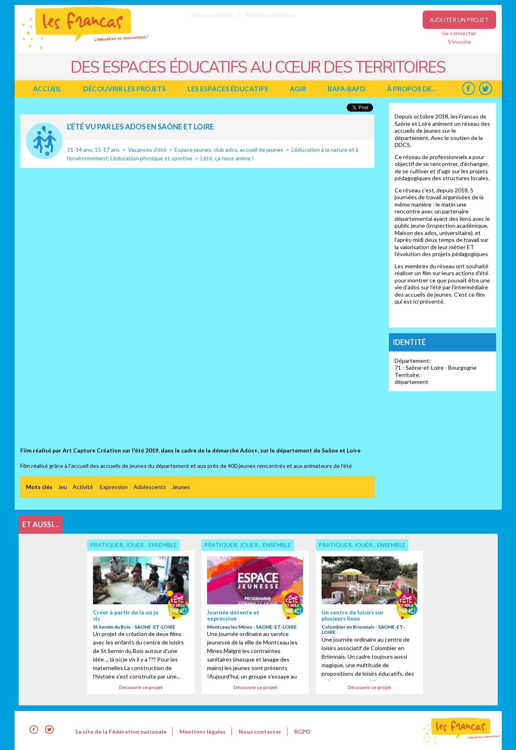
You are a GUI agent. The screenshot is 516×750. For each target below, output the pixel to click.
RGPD (302, 731)
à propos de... (411, 88)
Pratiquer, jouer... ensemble (44, 141)
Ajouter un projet (459, 19)
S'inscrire (459, 41)
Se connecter (459, 33)
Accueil (47, 88)
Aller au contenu (212, 14)
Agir (298, 88)
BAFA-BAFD (346, 88)
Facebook (469, 88)
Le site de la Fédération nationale (121, 731)
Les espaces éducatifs (228, 88)
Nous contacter (260, 731)
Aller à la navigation (270, 14)
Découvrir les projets (124, 88)
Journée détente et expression (233, 615)
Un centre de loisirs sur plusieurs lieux (353, 615)
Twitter (486, 88)
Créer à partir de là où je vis (125, 615)
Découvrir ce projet (141, 687)
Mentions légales (202, 731)
